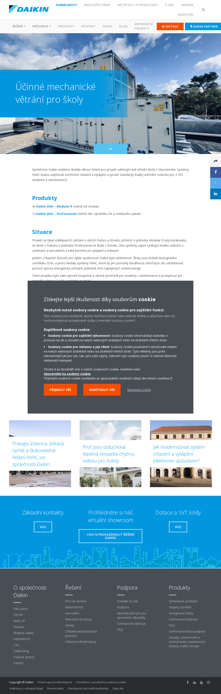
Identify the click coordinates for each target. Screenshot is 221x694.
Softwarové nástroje (131, 624)
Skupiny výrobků (180, 607)
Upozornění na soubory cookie (67, 374)
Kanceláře (72, 613)
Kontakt (88, 26)
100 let (18, 615)
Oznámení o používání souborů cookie (101, 682)
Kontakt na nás (127, 601)
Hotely (69, 625)
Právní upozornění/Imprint (55, 682)
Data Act (118, 688)
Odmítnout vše (102, 390)
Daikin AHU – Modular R (54, 206)
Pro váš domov (76, 601)
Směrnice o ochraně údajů (26, 688)
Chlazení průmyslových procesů (81, 633)
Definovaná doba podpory (187, 631)
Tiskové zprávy (23, 657)
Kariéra (18, 663)
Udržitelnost (21, 639)
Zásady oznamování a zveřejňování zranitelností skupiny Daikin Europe (187, 641)
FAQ (120, 630)
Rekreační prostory (78, 619)
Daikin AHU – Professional (56, 214)
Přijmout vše (60, 390)
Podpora (123, 607)
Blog (123, 26)
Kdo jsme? (20, 609)
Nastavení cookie (139, 390)
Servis (107, 26)
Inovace (18, 627)
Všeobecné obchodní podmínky (88, 688)
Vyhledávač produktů (183, 601)
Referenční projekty (143, 26)
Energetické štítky (181, 613)
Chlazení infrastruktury (80, 642)
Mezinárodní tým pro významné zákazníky (131, 615)
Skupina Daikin (23, 633)
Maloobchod (74, 607)
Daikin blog (21, 651)
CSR (16, 645)
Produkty (66, 26)
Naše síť (19, 621)
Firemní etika (55, 688)
